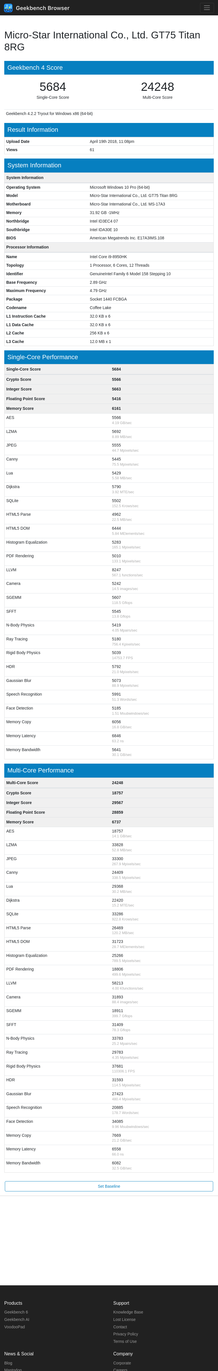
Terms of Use (125, 1341)
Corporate (122, 1363)
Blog (8, 1363)
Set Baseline (109, 1186)
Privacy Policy (125, 1334)
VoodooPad (14, 1327)
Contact (120, 1327)
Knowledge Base (128, 1312)
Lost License (124, 1319)
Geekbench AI (16, 1319)
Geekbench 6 (16, 1312)
